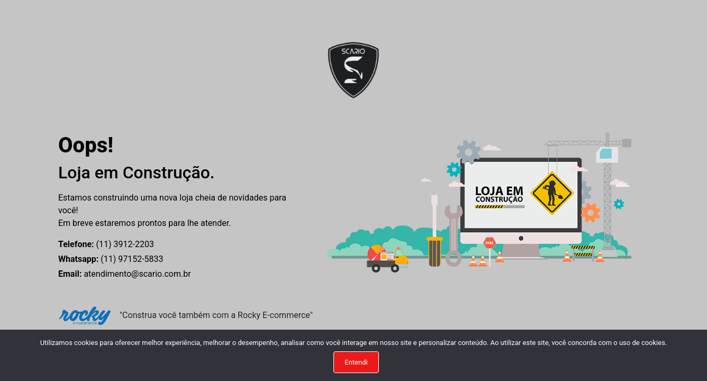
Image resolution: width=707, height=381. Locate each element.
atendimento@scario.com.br (124, 274)
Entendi (356, 362)
